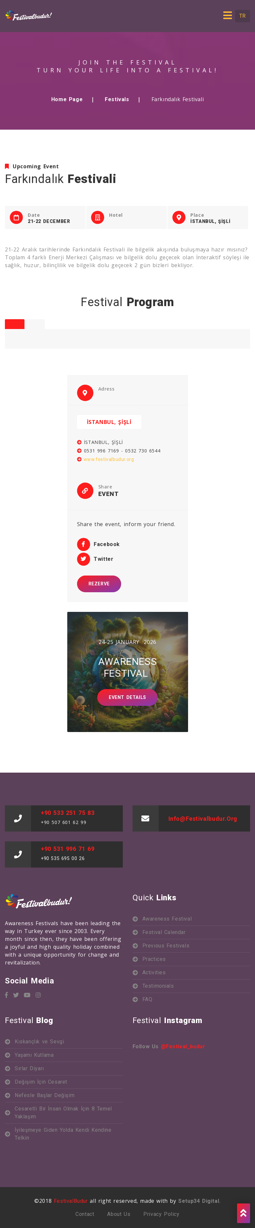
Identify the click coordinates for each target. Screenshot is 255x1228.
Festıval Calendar (164, 932)
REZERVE (99, 583)
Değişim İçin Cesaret (41, 1082)
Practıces (154, 959)
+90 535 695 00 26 (63, 858)
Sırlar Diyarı (29, 1068)
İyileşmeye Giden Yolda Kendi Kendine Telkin (63, 1134)
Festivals (117, 99)
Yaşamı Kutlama (34, 1055)
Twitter (95, 559)
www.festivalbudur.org (105, 459)
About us (118, 1214)
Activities (154, 972)
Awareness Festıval (167, 919)
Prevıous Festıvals (166, 946)
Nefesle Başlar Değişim (46, 1095)
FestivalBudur (71, 1201)
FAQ (147, 999)
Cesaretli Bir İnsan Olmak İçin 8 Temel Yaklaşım (63, 1113)
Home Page (67, 99)
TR (242, 16)
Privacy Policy (161, 1214)
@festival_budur (183, 1046)
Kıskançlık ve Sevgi (39, 1041)
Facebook (98, 544)
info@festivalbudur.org (202, 818)
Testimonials (158, 986)
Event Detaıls (127, 697)
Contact (84, 1214)
